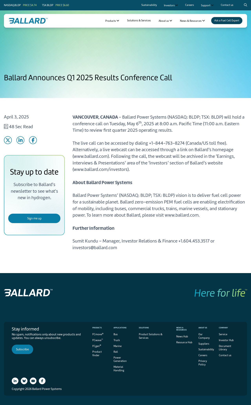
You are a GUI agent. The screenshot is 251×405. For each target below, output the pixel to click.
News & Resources (181, 329)
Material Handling (119, 368)
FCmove (98, 334)
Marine (118, 346)
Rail (116, 351)
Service (223, 334)
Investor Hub (226, 340)
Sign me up (34, 218)
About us (202, 328)
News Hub (182, 336)
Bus (116, 334)
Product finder (97, 353)
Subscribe (22, 349)
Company (223, 328)
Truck (117, 340)
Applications (120, 328)
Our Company (204, 336)
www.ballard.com (91, 156)
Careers (202, 355)
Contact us (225, 355)
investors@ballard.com (95, 248)
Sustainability (206, 349)
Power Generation (120, 359)
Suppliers (203, 343)
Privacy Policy (202, 362)
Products (97, 328)
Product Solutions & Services (150, 336)
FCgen (96, 346)
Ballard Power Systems (144, 117)
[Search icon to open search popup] (245, 5)
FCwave (97, 340)
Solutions (144, 328)
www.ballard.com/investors (100, 169)
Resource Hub (184, 342)
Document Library (225, 347)
